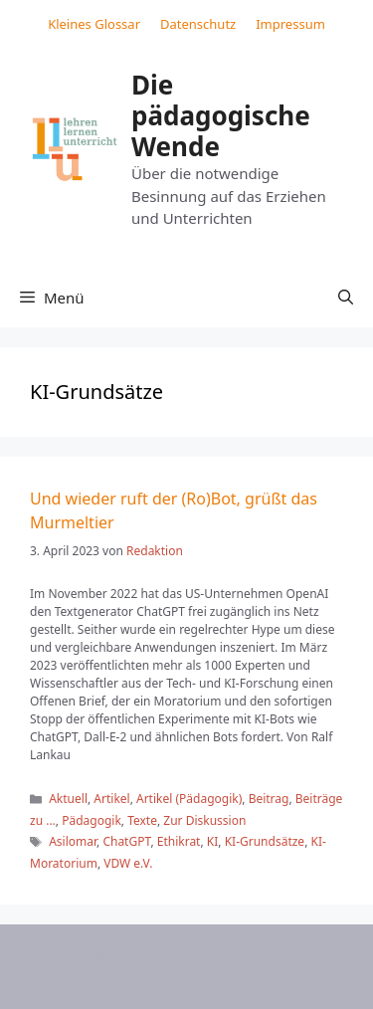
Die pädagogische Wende (220, 115)
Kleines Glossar (94, 24)
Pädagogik (91, 820)
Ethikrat (179, 841)
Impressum (290, 24)
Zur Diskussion (204, 820)
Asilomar (72, 841)
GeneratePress (200, 977)
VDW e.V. (127, 863)
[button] (345, 297)
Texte (142, 820)
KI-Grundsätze (265, 841)
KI (213, 841)
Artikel (111, 798)
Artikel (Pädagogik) (189, 798)
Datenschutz (198, 24)
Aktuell (68, 798)
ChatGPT (126, 841)
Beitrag (269, 798)
